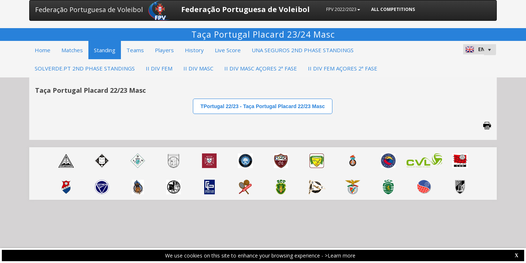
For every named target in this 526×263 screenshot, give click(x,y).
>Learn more (340, 255)
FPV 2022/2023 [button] (343, 9)
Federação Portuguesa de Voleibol (89, 9)
